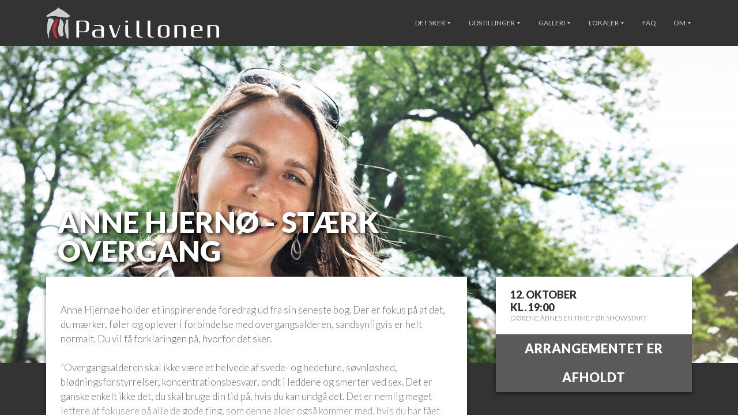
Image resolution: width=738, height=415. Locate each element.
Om (682, 22)
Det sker (432, 22)
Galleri (554, 22)
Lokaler (606, 22)
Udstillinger (494, 22)
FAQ (649, 22)
